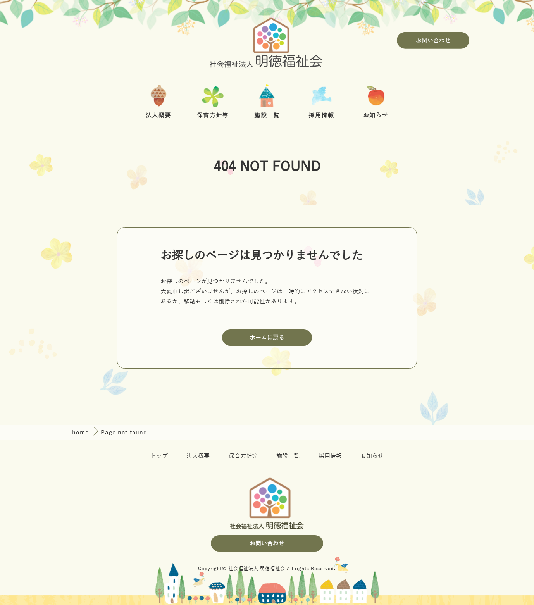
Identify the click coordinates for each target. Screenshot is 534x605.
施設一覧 (288, 456)
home (81, 432)
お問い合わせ (433, 40)
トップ (159, 456)
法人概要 (198, 456)
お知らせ (372, 456)
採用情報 (330, 456)
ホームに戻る (267, 337)
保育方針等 (243, 456)
